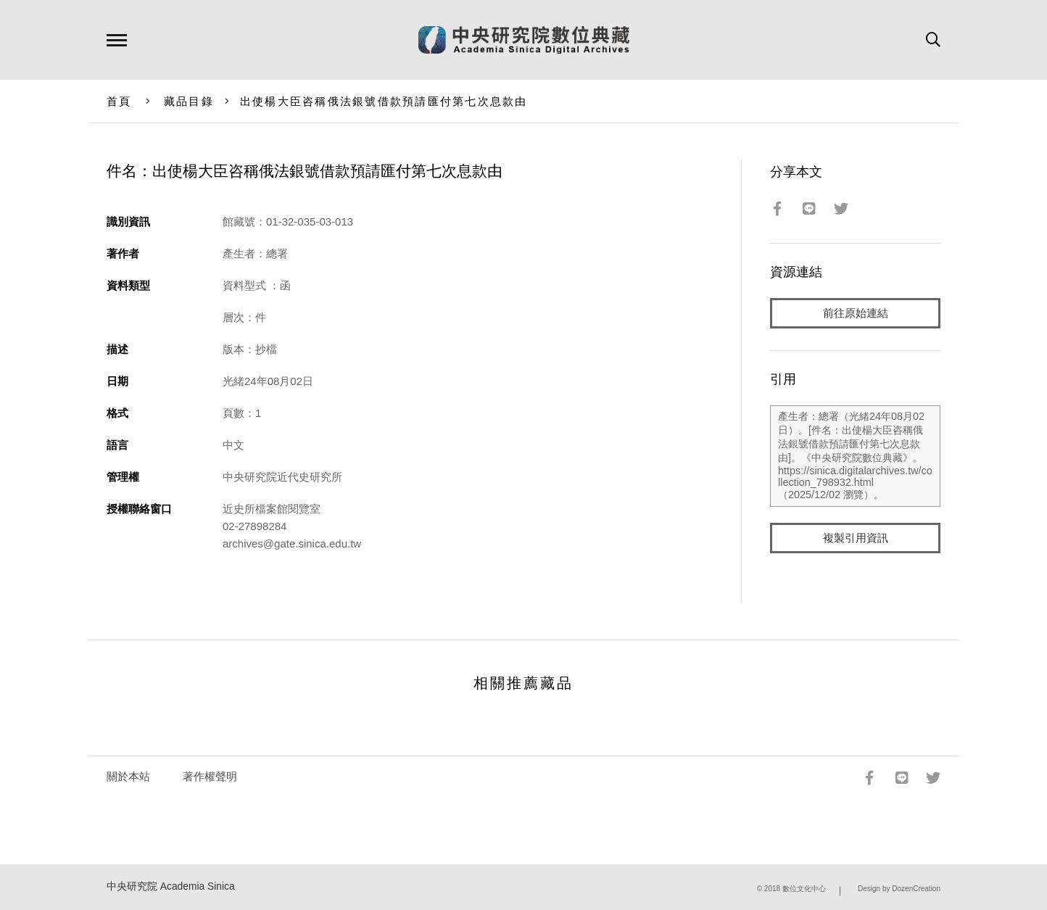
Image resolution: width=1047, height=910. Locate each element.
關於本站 (128, 776)
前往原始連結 (855, 313)
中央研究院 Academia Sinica (171, 886)
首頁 (119, 101)
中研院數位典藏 (523, 40)
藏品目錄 (189, 101)
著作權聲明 (210, 776)
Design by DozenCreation (899, 889)
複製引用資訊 (855, 537)
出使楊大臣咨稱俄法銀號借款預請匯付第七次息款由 (384, 101)
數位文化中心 (804, 889)
